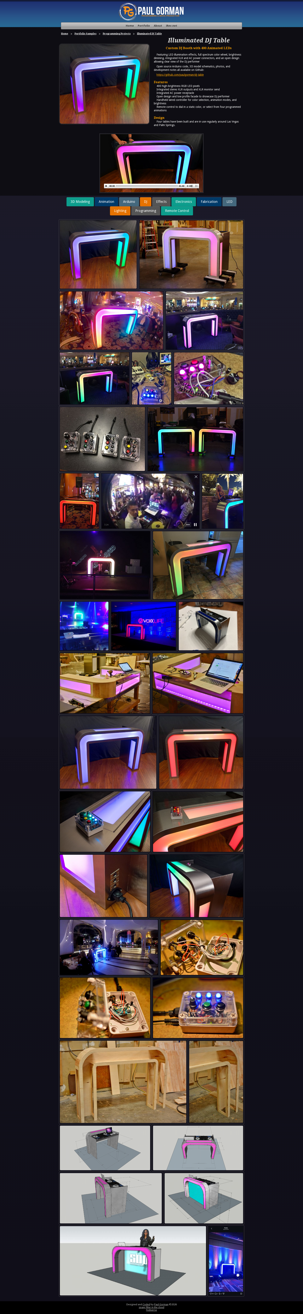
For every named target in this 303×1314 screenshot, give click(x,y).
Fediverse (151, 1310)
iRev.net (171, 25)
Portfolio (144, 25)
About (158, 25)
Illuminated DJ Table (149, 33)
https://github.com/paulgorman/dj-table (180, 74)
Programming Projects (117, 33)
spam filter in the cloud (151, 1307)
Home (130, 25)
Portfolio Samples (85, 33)
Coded (146, 1304)
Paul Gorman (161, 1304)
